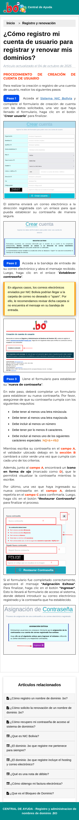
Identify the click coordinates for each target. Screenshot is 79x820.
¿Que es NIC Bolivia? (23, 736)
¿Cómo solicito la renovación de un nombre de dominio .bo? (39, 710)
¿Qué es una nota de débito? (28, 774)
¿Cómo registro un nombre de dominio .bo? (37, 698)
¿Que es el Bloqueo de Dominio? (30, 793)
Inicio (11, 23)
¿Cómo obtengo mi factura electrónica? (35, 783)
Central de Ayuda (27, 7)
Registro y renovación (39, 23)
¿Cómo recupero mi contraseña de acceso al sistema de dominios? (38, 724)
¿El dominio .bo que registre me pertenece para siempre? (37, 748)
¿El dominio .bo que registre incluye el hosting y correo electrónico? (39, 762)
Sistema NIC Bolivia (56, 98)
